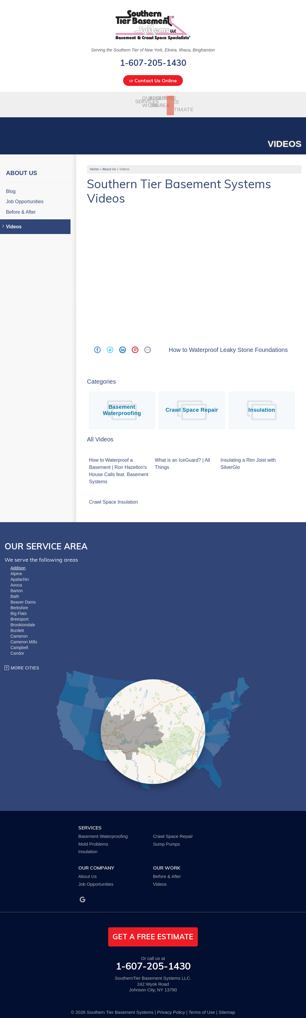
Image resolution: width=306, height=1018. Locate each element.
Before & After (21, 205)
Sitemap (227, 1005)
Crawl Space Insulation (113, 495)
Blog (11, 185)
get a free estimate (153, 930)
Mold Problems (93, 837)
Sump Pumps (166, 837)
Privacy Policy (171, 1005)
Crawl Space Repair (192, 404)
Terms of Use (202, 1005)
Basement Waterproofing (122, 404)
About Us (21, 167)
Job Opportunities (24, 195)
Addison (18, 562)
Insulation (261, 404)
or (153, 80)
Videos (14, 220)
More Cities (25, 662)
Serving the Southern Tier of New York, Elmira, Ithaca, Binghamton (153, 50)
